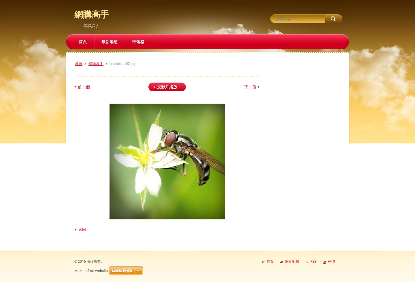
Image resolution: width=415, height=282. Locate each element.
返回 (82, 229)
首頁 (78, 64)
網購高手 (95, 64)
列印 (331, 262)
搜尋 (333, 18)
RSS (313, 262)
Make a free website (91, 270)
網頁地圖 (292, 262)
